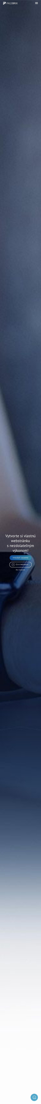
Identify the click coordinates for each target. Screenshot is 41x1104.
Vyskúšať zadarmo (20, 558)
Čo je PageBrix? (22, 564)
